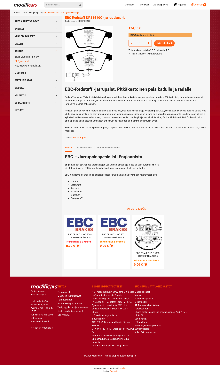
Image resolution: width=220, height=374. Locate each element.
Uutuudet (129, 4)
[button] (111, 245)
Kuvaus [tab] (68, 147)
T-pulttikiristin (98, 318)
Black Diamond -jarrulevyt (27, 56)
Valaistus (21, 95)
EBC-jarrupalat (35, 12)
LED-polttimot (141, 322)
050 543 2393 (46, 314)
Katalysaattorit (142, 308)
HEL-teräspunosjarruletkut (28, 65)
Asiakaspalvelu (160, 4)
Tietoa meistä (64, 292)
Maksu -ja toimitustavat (69, 296)
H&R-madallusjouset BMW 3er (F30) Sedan (113, 292)
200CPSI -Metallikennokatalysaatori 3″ (111, 335)
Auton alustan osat (27, 21)
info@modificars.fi (40, 321)
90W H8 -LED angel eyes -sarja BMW (110, 345)
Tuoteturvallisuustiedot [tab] (108, 147)
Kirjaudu (179, 4)
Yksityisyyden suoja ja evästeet (73, 307)
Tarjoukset (143, 4)
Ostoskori (198, 4)
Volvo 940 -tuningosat (145, 332)
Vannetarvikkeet (25, 36)
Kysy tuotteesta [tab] (84, 147)
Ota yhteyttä (64, 315)
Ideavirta (122, 368)
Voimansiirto (22, 103)
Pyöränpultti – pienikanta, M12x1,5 (109, 305)
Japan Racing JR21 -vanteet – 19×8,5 (110, 298)
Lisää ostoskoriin (164, 43)
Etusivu (17, 12)
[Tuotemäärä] (140, 43)
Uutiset (19, 110)
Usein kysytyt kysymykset (70, 311)
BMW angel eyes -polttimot (148, 325)
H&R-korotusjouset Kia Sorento (107, 295)
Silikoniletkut (141, 302)
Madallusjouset (142, 292)
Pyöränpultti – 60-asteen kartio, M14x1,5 (112, 302)
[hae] (79, 5)
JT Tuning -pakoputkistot (147, 305)
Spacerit (20, 43)
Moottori (20, 72)
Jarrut (24, 12)
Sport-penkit (140, 318)
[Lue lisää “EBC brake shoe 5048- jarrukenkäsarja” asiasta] (78, 245)
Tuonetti (113, 371)
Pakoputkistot (23, 80)
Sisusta (19, 87)
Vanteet (19, 28)
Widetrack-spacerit (144, 298)
